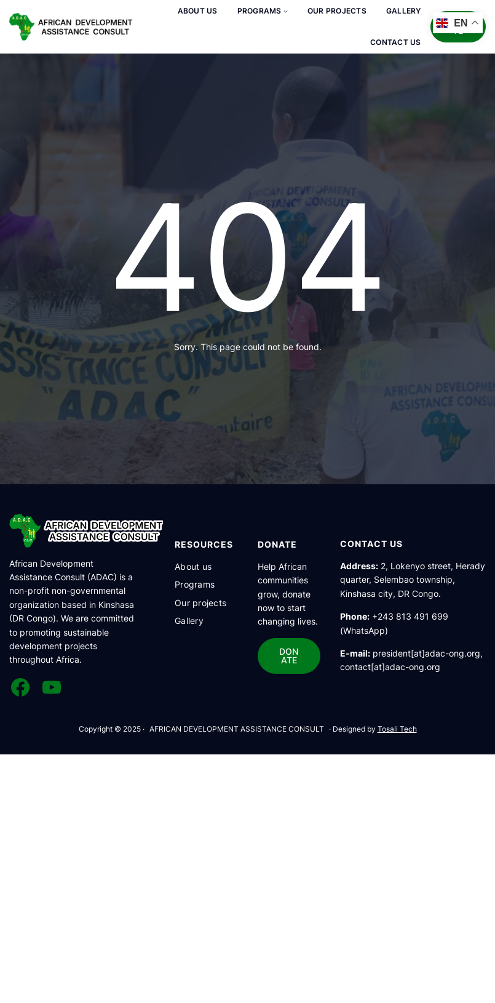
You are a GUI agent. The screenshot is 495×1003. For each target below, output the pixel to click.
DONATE (288, 655)
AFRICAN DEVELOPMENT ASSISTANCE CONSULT (236, 728)
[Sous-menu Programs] (285, 11)
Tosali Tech (397, 728)
